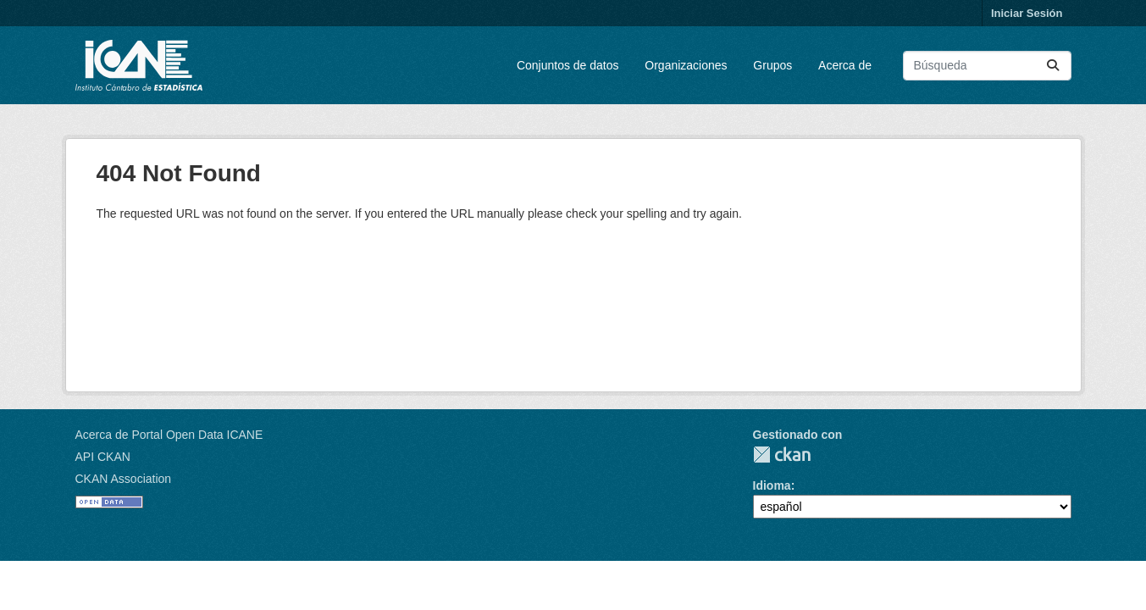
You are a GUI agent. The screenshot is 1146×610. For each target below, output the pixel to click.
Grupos (772, 65)
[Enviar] (1053, 65)
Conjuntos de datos (568, 65)
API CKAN (102, 456)
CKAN (782, 454)
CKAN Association (123, 478)
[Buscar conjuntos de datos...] (987, 65)
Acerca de (845, 65)
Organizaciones (686, 65)
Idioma (772, 485)
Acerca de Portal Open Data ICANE (169, 434)
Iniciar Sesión (1027, 13)
